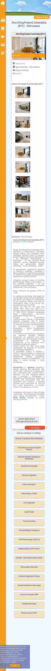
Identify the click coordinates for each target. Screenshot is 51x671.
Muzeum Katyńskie (29, 475)
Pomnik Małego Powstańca (29, 530)
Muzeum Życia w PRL (29, 613)
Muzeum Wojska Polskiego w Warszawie (29, 458)
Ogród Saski (29, 512)
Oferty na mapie (42, 17)
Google (12, 648)
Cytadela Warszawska (29, 466)
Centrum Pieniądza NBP (29, 594)
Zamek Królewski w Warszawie (29, 585)
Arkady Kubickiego (29, 604)
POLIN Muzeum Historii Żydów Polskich (29, 448)
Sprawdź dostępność (35, 428)
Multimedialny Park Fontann (29, 548)
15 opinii (23, 242)
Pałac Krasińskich (29, 484)
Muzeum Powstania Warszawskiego (29, 438)
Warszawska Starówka (29, 567)
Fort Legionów (29, 503)
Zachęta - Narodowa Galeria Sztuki (29, 558)
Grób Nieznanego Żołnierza (29, 539)
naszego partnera (20, 399)
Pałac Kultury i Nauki (29, 493)
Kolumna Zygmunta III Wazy (29, 576)
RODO (14, 662)
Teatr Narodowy (29, 521)
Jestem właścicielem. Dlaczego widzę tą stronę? (27, 420)
